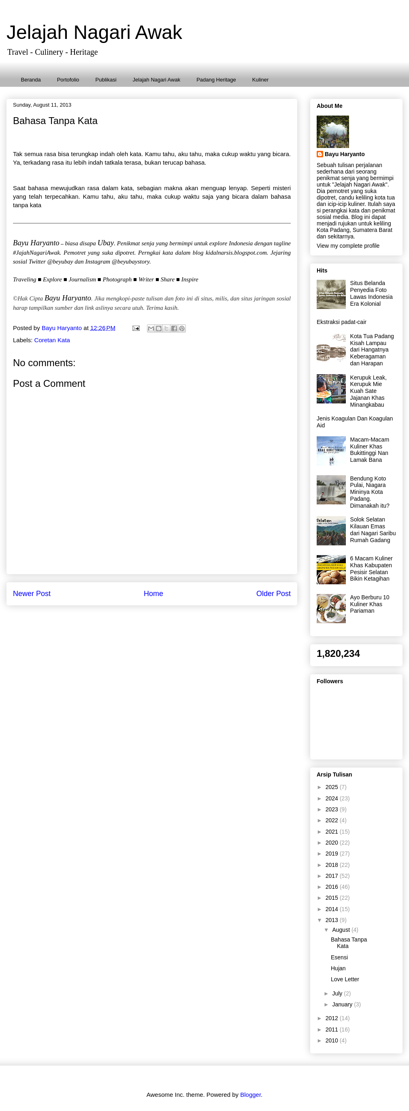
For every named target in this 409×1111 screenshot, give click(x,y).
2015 (333, 897)
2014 (333, 909)
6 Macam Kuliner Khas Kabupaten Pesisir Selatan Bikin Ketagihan (371, 568)
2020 (333, 842)
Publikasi (106, 80)
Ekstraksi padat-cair (341, 322)
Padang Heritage (216, 80)
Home (153, 594)
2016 (333, 887)
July (338, 993)
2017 (333, 876)
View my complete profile (348, 245)
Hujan (338, 968)
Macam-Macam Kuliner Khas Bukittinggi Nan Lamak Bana (369, 449)
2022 (333, 820)
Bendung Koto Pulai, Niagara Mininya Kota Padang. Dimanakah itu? (370, 492)
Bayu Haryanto (345, 154)
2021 (333, 831)
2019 (333, 853)
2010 (333, 1040)
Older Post (273, 594)
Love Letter (345, 979)
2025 (333, 787)
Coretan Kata (52, 340)
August (341, 930)
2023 (333, 809)
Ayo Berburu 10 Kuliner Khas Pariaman (370, 604)
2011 (333, 1029)
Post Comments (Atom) (170, 616)
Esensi (339, 957)
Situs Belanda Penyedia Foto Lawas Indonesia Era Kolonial (371, 293)
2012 (333, 1018)
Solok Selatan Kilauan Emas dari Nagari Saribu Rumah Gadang (373, 529)
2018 (333, 865)
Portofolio (68, 80)
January (343, 1004)
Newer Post (32, 594)
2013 (333, 920)
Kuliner (260, 80)
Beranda (31, 80)
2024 (333, 798)
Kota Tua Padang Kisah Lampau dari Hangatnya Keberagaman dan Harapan (372, 350)
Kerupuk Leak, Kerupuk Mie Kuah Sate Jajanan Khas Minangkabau (368, 391)
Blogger (250, 1094)
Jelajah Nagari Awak (94, 32)
